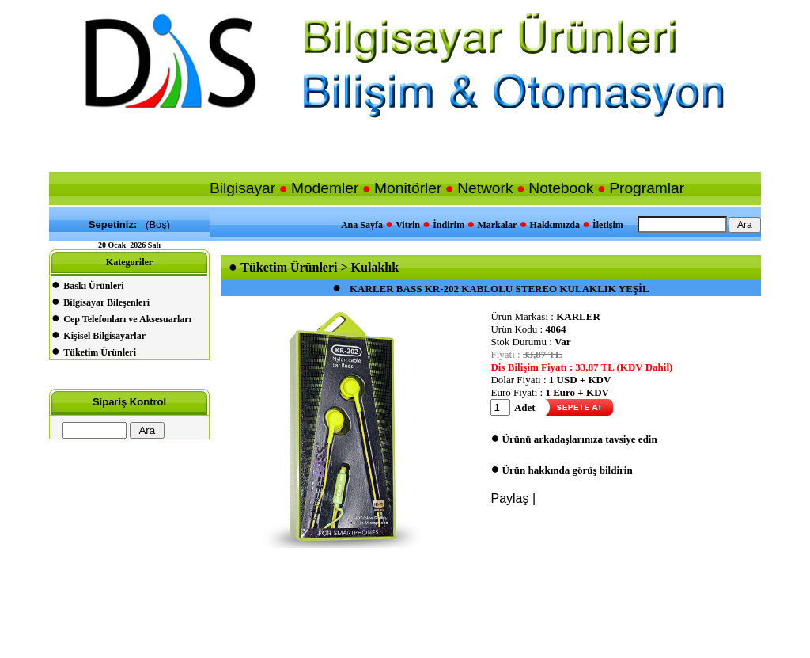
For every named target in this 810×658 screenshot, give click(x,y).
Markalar (497, 224)
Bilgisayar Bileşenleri (106, 302)
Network (485, 188)
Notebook (560, 188)
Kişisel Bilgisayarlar (104, 335)
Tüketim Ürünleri (99, 352)
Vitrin (408, 224)
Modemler (324, 188)
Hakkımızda (555, 224)
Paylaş (509, 498)
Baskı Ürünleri (93, 285)
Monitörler (407, 188)
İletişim (607, 224)
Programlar (646, 188)
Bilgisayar (242, 188)
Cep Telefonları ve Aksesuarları (127, 319)
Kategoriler (129, 262)
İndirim (448, 224)
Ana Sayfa (362, 224)
